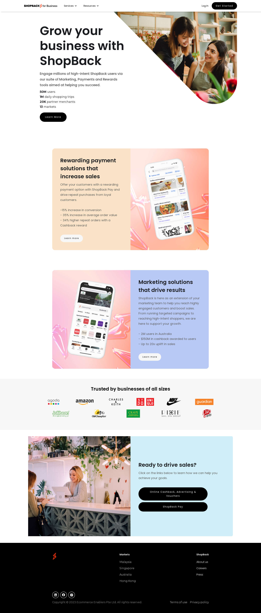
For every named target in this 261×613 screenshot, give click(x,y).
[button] (70, 5)
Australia (126, 574)
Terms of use (178, 602)
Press (199, 575)
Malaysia (125, 562)
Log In (205, 5)
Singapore (127, 568)
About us (202, 562)
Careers (201, 568)
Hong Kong (128, 581)
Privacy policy (199, 602)
